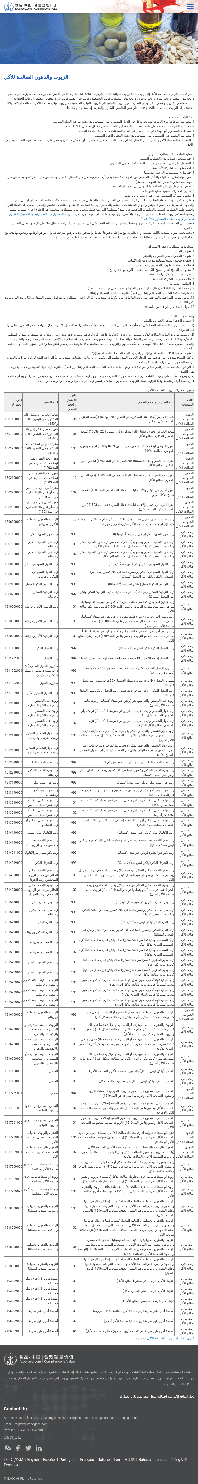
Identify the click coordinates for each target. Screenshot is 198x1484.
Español (49, 1460)
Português (68, 1460)
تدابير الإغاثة (13, 1437)
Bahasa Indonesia (153, 1460)
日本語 (129, 1460)
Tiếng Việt (179, 1460)
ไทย (117, 1460)
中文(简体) (14, 1460)
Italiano (104, 1460)
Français (87, 1460)
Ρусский (11, 1465)
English (33, 1460)
